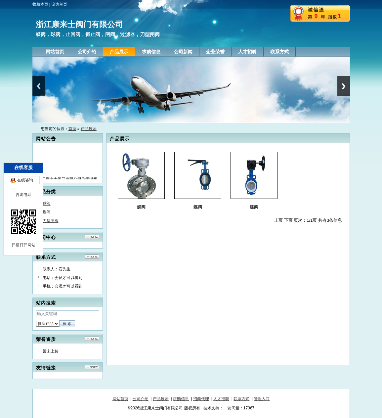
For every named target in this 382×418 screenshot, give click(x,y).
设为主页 (59, 4)
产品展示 (89, 128)
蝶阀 (47, 212)
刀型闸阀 (51, 220)
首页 (72, 128)
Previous (38, 86)
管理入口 (262, 398)
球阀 (47, 203)
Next (343, 86)
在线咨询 (25, 163)
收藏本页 (40, 4)
